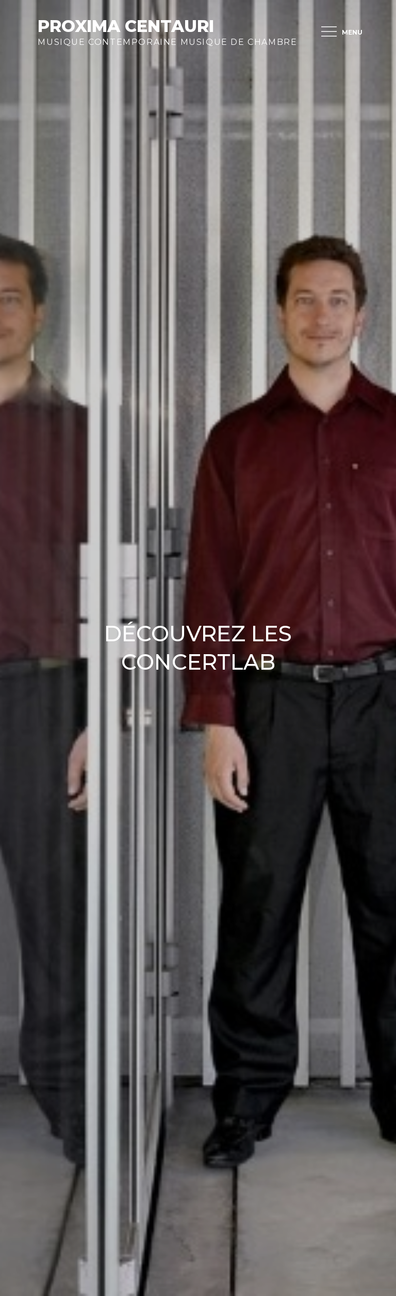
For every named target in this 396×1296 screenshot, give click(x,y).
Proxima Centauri (126, 26)
